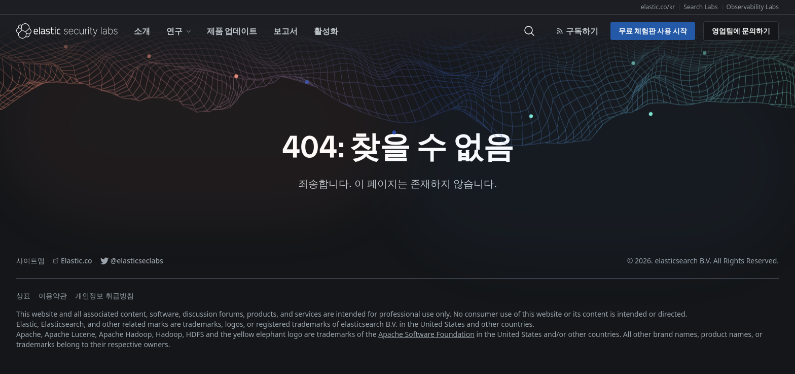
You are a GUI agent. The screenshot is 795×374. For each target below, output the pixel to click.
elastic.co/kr (658, 7)
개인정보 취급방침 (104, 295)
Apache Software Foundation (426, 334)
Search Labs (700, 7)
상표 (23, 295)
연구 (179, 30)
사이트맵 (30, 260)
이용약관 (53, 295)
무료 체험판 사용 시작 (653, 31)
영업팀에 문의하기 (741, 31)
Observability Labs (753, 7)
